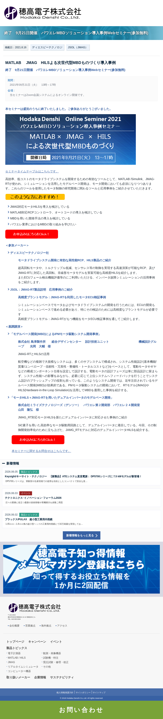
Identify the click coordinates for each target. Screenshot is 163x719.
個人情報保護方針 (64, 692)
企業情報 (40, 677)
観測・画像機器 (52, 653)
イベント (56, 641)
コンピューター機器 (19, 671)
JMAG (11, 662)
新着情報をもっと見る (80, 535)
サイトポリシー (83, 692)
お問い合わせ (81, 709)
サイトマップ (99, 692)
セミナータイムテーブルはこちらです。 (32, 171)
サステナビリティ (62, 677)
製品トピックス (16, 648)
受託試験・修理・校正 (56, 662)
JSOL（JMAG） (78, 47)
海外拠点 (46, 625)
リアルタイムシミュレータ (23, 666)
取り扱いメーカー (18, 677)
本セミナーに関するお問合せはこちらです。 (41, 451)
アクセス (62, 625)
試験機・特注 (50, 657)
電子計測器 (14, 653)
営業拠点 (30, 625)
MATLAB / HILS (17, 657)
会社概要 (14, 625)
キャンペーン (37, 641)
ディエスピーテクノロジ (47, 47)
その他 (47, 666)
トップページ (15, 641)
